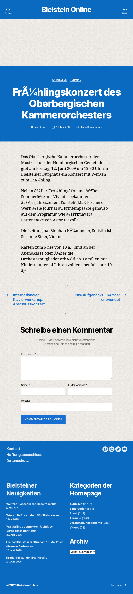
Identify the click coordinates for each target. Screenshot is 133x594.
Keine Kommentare (91, 127)
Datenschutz (17, 460)
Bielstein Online (66, 9)
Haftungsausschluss (24, 454)
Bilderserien (78, 508)
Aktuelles (59, 80)
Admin (43, 127)
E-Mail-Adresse (77, 385)
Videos (74, 527)
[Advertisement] (66, 42)
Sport (73, 513)
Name (25, 385)
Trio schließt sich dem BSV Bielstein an (32, 515)
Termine (75, 80)
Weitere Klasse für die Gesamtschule (31, 504)
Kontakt (13, 448)
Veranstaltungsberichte (86, 522)
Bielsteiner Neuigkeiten (23, 489)
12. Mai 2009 (63, 127)
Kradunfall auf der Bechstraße (26, 557)
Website (25, 400)
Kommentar (28, 354)
